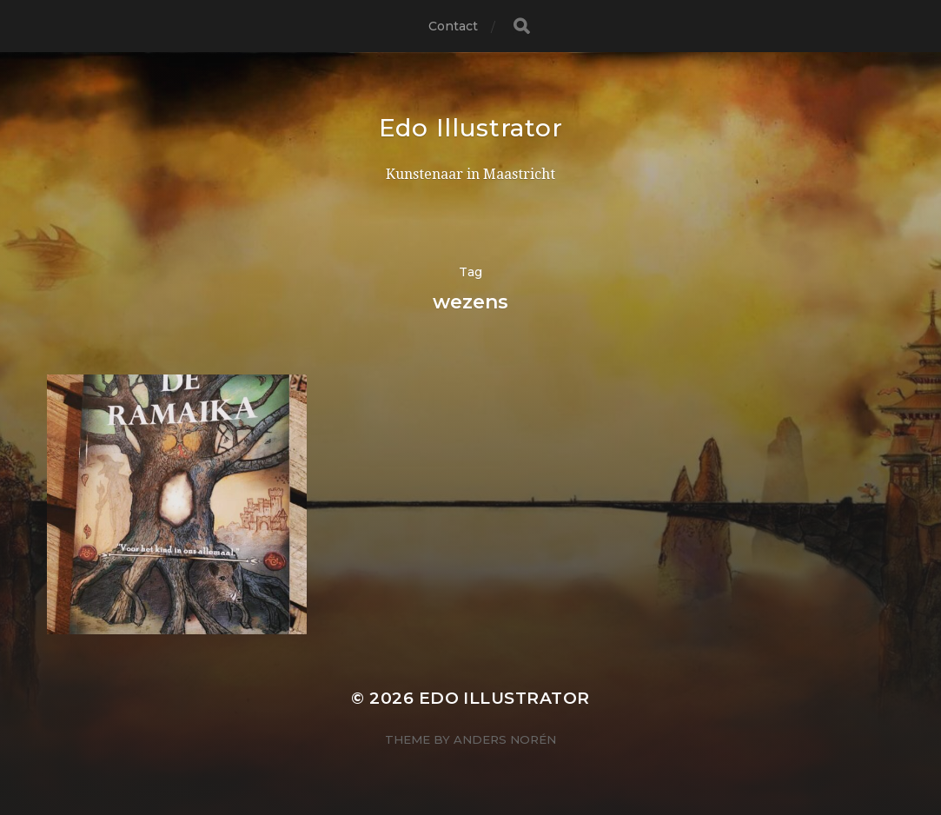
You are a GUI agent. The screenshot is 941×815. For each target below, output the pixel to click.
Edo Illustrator (471, 127)
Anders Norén (505, 739)
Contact (453, 26)
